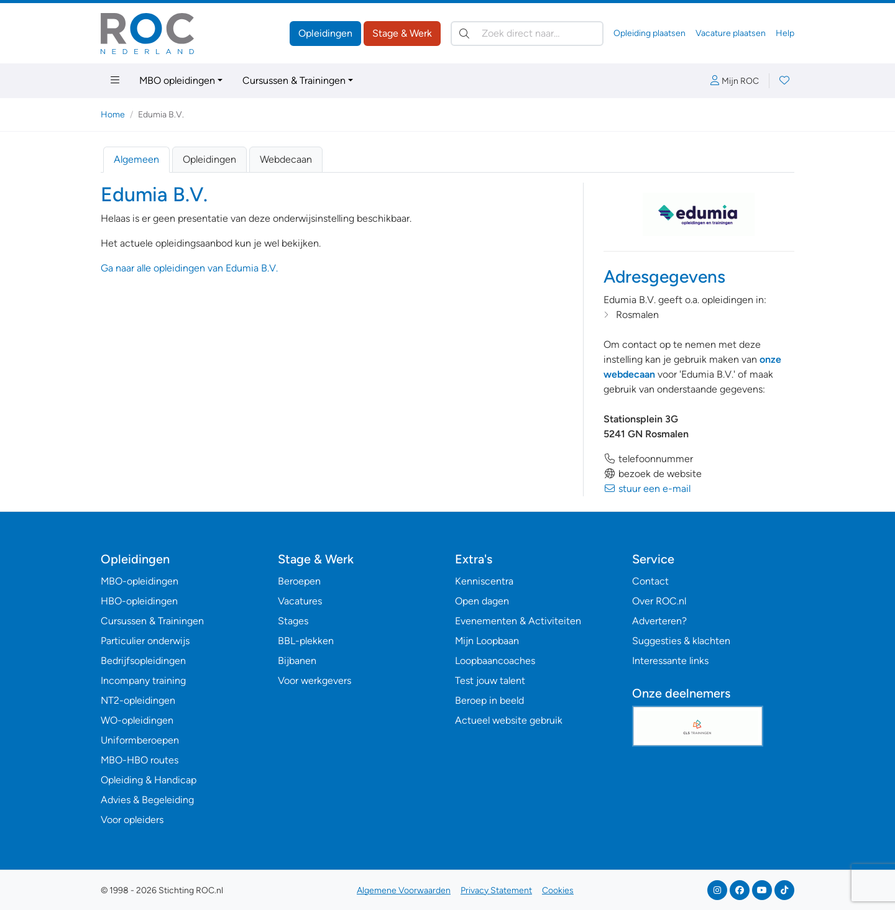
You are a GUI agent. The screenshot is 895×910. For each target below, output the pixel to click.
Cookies (558, 890)
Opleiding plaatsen (649, 33)
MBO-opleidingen (139, 581)
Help (785, 33)
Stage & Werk (402, 33)
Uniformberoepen (140, 740)
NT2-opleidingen (138, 700)
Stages (293, 621)
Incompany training (143, 680)
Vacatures (300, 601)
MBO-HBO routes (139, 760)
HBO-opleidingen (139, 601)
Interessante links (670, 661)
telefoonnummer (648, 459)
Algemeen (136, 159)
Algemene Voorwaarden (404, 890)
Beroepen (299, 581)
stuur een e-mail (647, 488)
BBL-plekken (306, 641)
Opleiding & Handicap (148, 780)
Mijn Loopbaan (487, 641)
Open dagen (482, 601)
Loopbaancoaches (495, 661)
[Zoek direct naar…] (527, 33)
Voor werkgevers (314, 680)
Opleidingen (325, 33)
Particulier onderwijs (145, 641)
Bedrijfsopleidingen (143, 661)
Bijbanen (297, 661)
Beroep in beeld (489, 700)
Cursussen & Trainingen (294, 80)
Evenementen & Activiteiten (518, 621)
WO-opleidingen (137, 720)
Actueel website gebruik (508, 720)
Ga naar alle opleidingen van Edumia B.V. (189, 268)
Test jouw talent (490, 680)
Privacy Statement (496, 890)
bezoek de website (653, 474)
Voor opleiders (132, 820)
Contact (650, 581)
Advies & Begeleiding (147, 800)
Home (113, 114)
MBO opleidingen (177, 80)
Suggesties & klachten (681, 641)
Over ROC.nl (659, 601)
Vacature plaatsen (730, 33)
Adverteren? (659, 621)
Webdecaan (286, 159)
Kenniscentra (484, 581)
